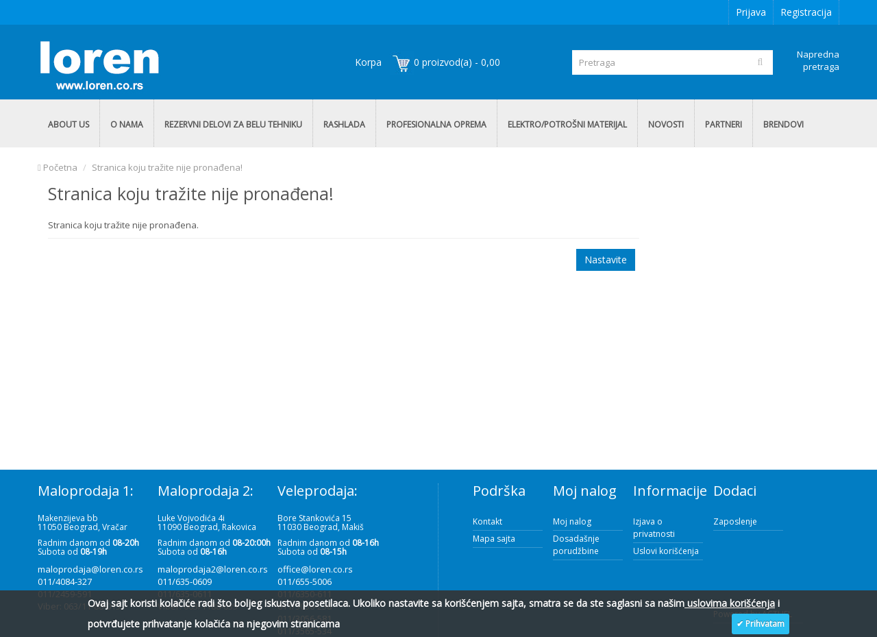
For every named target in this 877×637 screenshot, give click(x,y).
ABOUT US (68, 124)
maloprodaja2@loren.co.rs (213, 569)
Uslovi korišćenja (666, 551)
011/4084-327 (65, 581)
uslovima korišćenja (729, 603)
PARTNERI (723, 124)
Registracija (806, 12)
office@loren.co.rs (315, 569)
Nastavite (605, 259)
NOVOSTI (666, 124)
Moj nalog (572, 521)
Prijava (751, 12)
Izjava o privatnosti (654, 528)
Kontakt (487, 521)
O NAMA (126, 124)
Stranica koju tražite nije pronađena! (167, 167)
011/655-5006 (304, 581)
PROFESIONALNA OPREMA (436, 124)
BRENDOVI (783, 124)
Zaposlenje (735, 521)
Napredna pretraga (818, 60)
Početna (57, 167)
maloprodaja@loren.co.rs (90, 569)
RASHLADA (344, 124)
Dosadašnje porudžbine (576, 545)
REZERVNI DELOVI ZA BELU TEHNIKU (233, 124)
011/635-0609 (185, 581)
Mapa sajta (494, 538)
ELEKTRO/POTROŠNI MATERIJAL (567, 124)
